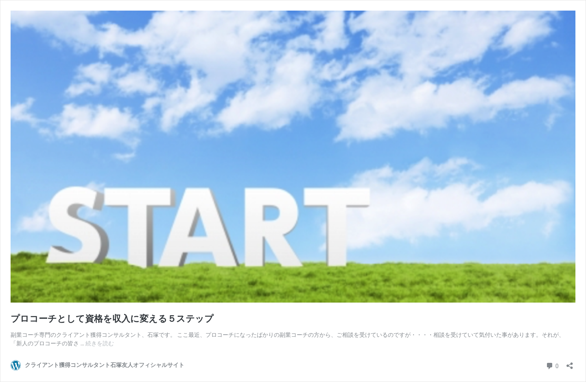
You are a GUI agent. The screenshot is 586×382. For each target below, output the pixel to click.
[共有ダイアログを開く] (569, 363)
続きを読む (99, 343)
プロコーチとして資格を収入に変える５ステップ (112, 319)
